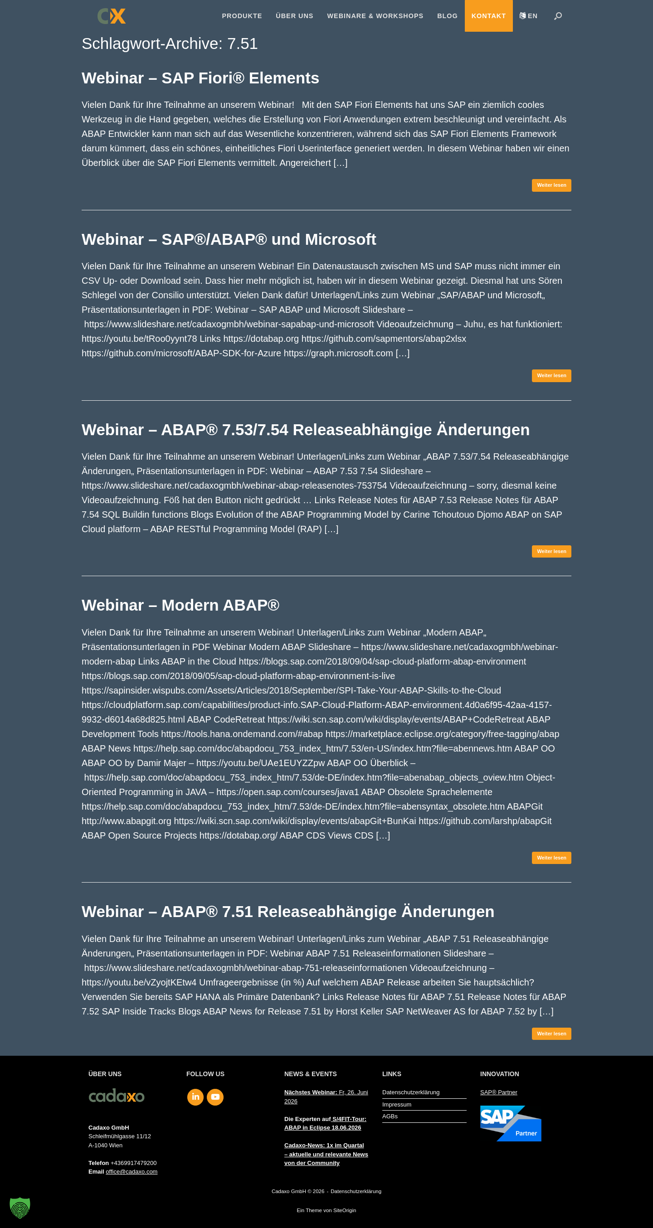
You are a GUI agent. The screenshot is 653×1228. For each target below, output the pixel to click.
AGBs (390, 1116)
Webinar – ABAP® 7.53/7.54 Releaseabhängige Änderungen (306, 429)
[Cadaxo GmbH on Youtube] (215, 1097)
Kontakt (489, 15)
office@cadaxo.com (131, 1171)
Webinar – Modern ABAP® (180, 605)
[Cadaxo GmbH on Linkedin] (195, 1097)
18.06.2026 (346, 1127)
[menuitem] (528, 16)
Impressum (396, 1104)
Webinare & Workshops (375, 15)
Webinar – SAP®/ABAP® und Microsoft (229, 239)
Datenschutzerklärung (410, 1092)
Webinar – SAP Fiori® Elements (200, 78)
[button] (558, 16)
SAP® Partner (498, 1092)
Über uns (294, 15)
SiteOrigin (344, 1210)
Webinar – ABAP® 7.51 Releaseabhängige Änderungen (288, 911)
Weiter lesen (551, 185)
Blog (447, 15)
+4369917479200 (134, 1163)
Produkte (242, 15)
